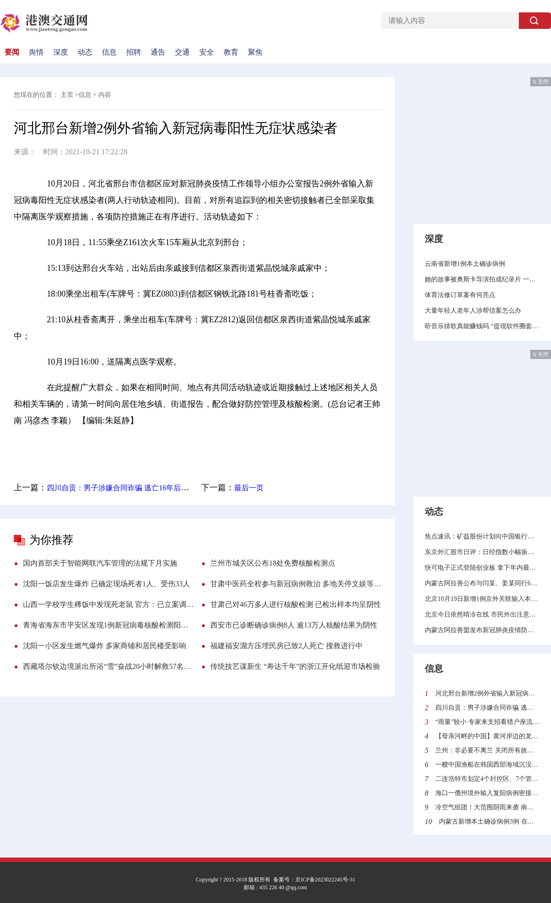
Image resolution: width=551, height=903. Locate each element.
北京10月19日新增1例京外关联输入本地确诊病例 (482, 598)
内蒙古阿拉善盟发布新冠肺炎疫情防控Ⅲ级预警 (482, 630)
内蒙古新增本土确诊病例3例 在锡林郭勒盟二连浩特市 (489, 821)
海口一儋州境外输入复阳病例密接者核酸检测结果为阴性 (487, 793)
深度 (60, 52)
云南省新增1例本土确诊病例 (465, 263)
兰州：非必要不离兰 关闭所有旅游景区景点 (487, 750)
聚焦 (255, 52)
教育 (231, 52)
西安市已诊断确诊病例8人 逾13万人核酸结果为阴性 (293, 625)
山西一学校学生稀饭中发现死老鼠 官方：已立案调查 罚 (108, 604)
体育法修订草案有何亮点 (460, 295)
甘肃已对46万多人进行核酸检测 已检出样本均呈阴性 (295, 604)
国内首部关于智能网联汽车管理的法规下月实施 (100, 563)
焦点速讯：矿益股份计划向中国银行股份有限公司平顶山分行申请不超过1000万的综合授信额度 (482, 536)
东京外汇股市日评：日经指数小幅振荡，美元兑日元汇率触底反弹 (482, 552)
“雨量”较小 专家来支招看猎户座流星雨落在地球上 (487, 721)
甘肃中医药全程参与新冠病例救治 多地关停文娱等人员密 (295, 584)
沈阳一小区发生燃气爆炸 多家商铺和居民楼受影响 (104, 646)
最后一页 (249, 488)
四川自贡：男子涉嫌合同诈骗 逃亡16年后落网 (121, 488)
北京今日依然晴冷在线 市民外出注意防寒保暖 (482, 614)
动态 (85, 52)
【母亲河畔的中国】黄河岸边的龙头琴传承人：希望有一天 (487, 736)
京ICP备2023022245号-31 (325, 879)
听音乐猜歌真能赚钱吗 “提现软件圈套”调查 (482, 326)
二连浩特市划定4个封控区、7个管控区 (487, 778)
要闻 (12, 52)
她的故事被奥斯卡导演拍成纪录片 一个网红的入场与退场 (482, 279)
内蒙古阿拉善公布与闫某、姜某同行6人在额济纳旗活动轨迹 (482, 583)
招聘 (133, 52)
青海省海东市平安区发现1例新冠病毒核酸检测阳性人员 (108, 625)
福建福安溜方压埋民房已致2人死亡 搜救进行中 (286, 646)
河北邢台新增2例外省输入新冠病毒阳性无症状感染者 (487, 693)
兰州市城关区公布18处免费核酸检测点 (272, 563)
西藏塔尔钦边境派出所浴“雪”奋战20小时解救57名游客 (108, 666)
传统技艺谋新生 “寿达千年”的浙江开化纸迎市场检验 (295, 666)
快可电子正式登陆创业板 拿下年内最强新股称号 (482, 567)
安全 (206, 52)
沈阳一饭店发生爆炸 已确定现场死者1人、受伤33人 (106, 584)
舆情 (36, 52)
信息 (109, 52)
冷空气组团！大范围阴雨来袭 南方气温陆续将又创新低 (487, 807)
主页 (67, 94)
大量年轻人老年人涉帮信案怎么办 (473, 310)
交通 (182, 52)
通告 (158, 52)
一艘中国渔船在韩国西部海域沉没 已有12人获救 (487, 764)
